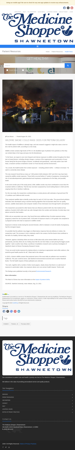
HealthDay (15, 303)
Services (5, 394)
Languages (17, 11)
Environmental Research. (43, 271)
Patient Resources (57, 51)
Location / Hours (52, 11)
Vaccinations (6, 400)
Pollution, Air (14, 324)
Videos (25, 70)
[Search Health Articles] (34, 65)
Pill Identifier (32, 11)
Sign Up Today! (63, 11)
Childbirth (6, 324)
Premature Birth (25, 324)
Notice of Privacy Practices (11, 412)
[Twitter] (6, 447)
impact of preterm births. (42, 279)
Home (48, 51)
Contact (4, 403)
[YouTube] (9, 447)
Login (71, 11)
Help (24, 11)
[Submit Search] (68, 65)
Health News (12, 70)
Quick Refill (41, 11)
